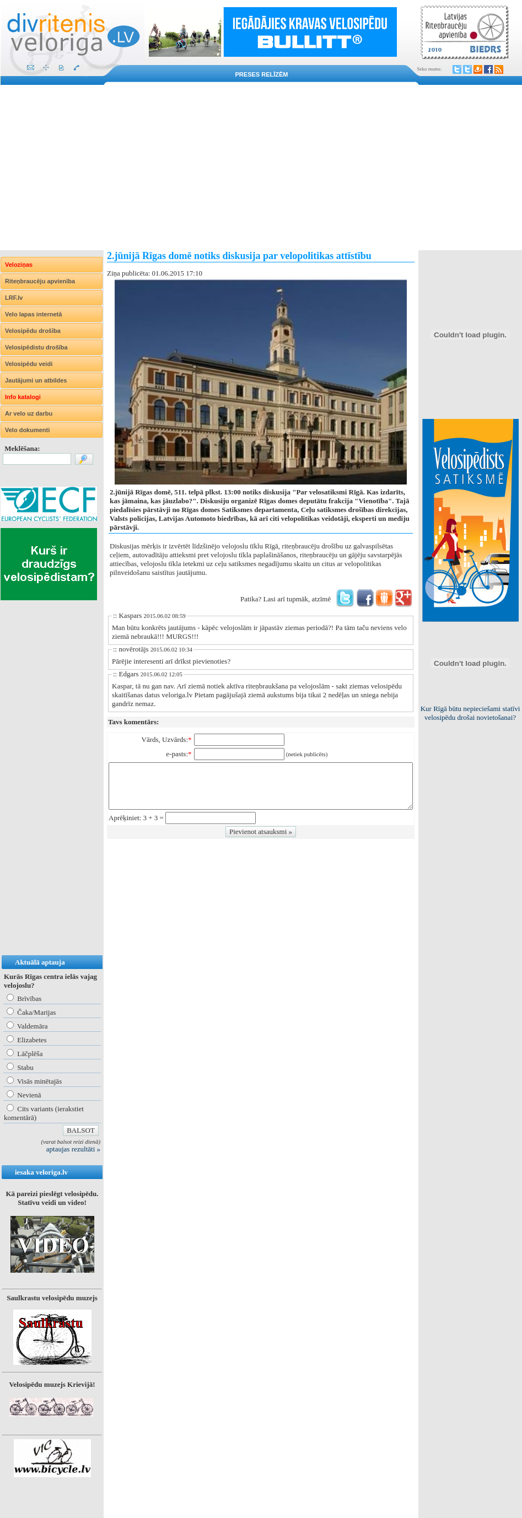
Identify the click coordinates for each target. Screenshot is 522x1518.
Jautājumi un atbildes (36, 380)
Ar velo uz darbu (28, 413)
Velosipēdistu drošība (36, 347)
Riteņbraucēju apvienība (40, 281)
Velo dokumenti (27, 430)
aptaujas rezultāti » (73, 1149)
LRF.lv (14, 297)
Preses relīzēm (261, 74)
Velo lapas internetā (33, 314)
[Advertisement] (261, 167)
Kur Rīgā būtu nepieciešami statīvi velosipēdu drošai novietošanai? (470, 713)
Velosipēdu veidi (28, 363)
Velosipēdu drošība (33, 330)
